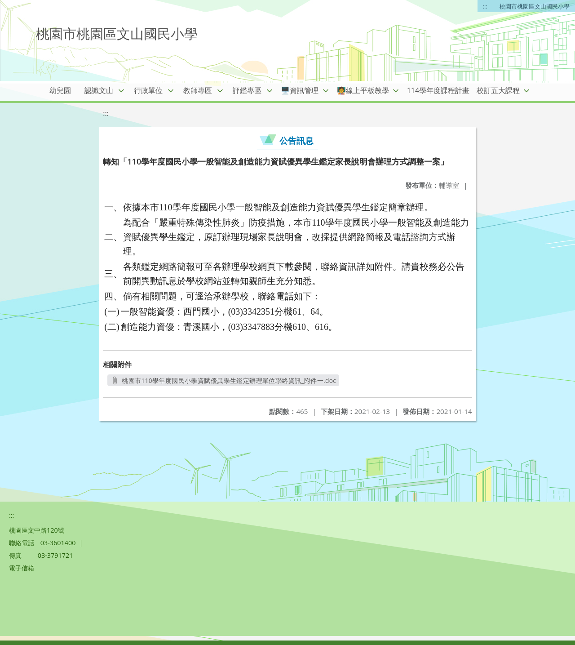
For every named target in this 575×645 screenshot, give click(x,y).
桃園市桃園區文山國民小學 (535, 6)
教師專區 (197, 90)
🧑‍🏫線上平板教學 (363, 90)
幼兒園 (60, 90)
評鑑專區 (247, 90)
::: (485, 6)
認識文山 (98, 90)
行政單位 (148, 90)
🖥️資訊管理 (299, 90)
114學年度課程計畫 (438, 90)
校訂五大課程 (498, 90)
